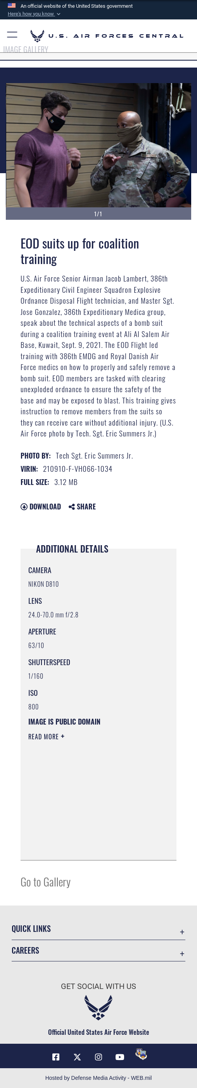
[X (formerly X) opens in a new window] (77, 1057)
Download (41, 506)
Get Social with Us (98, 986)
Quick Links (31, 928)
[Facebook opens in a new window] (56, 1057)
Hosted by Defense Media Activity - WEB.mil (98, 1078)
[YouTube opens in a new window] (120, 1057)
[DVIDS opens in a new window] (141, 1054)
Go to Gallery (46, 881)
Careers (25, 950)
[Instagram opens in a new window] (98, 1057)
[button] (35, 14)
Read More (44, 736)
